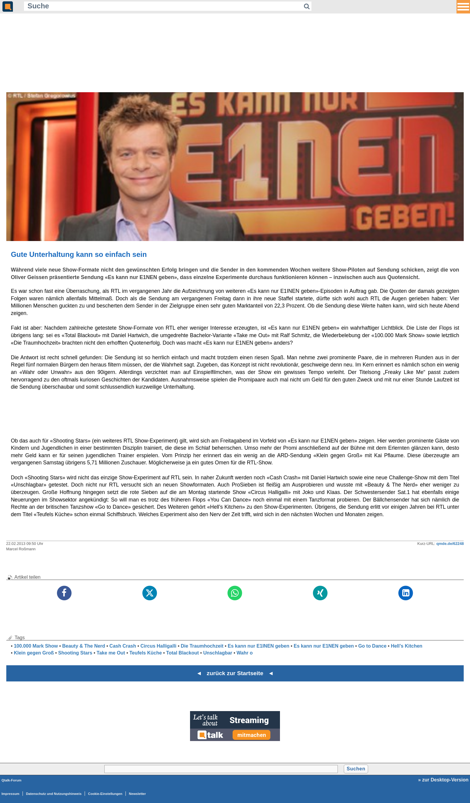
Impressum (10, 794)
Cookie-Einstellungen (105, 794)
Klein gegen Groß (34, 652)
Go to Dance (372, 646)
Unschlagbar (217, 652)
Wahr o (244, 652)
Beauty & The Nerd (83, 646)
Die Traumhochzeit (202, 646)
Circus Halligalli (159, 646)
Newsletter (137, 794)
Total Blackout (182, 652)
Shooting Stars (75, 652)
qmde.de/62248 (450, 543)
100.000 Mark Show (36, 646)
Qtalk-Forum (11, 780)
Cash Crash (122, 646)
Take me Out (111, 652)
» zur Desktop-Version (443, 779)
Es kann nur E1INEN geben (258, 646)
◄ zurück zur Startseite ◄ (235, 673)
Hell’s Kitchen (406, 646)
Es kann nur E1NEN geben (324, 646)
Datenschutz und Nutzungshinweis (54, 794)
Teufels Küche (145, 652)
